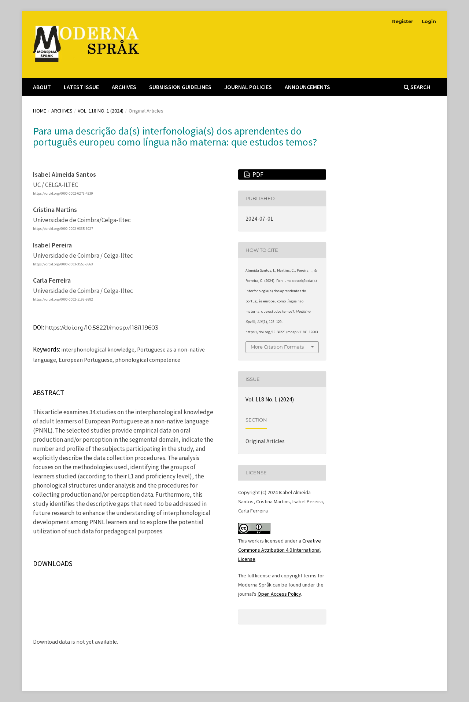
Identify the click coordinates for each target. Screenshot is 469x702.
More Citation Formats (277, 347)
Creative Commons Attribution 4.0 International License (279, 549)
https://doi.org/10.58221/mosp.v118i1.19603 (101, 327)
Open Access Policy (279, 594)
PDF (257, 174)
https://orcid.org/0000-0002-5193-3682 (63, 299)
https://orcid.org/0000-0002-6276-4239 (63, 193)
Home (39, 110)
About (42, 87)
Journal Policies (248, 87)
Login (429, 21)
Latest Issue (81, 87)
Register (402, 21)
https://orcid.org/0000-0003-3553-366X (63, 264)
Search (417, 87)
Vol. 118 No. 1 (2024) (100, 110)
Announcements (307, 87)
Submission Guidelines (180, 87)
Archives (124, 87)
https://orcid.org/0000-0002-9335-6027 (63, 229)
